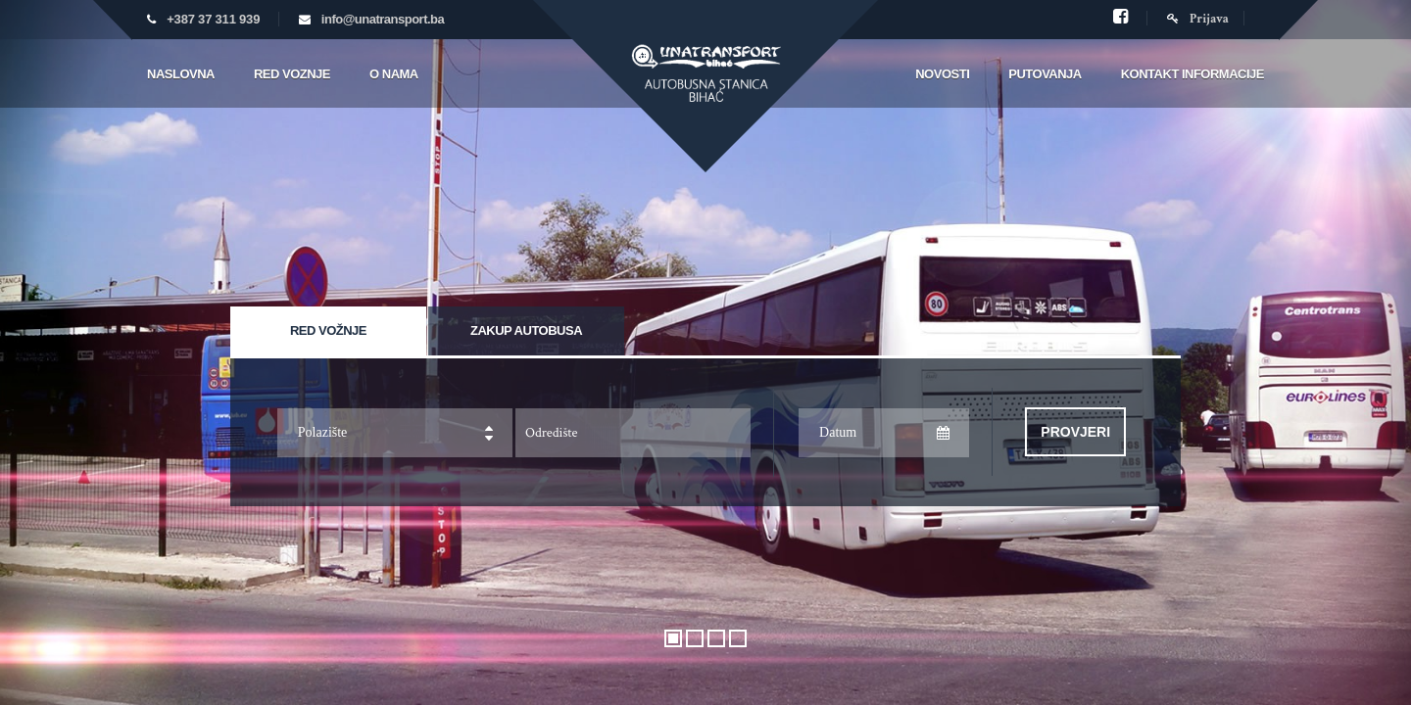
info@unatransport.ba (382, 19)
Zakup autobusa (526, 330)
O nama (393, 74)
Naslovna (181, 74)
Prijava (1198, 19)
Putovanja (1044, 74)
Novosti (942, 74)
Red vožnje (328, 330)
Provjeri (1075, 432)
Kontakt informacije (1192, 74)
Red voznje (292, 74)
